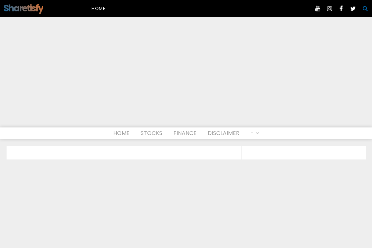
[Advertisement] (186, 76)
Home (99, 8)
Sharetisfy (23, 8)
